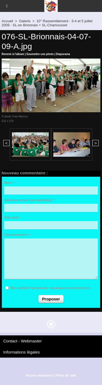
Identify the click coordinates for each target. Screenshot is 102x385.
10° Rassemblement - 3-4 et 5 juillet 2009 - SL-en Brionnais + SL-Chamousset (47, 23)
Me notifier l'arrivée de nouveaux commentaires (51, 288)
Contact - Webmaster (22, 341)
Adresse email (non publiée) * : (30, 200)
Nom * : (10, 183)
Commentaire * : (17, 235)
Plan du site (66, 375)
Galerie (24, 21)
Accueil (7, 21)
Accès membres (39, 375)
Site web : (12, 217)
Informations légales (21, 352)
